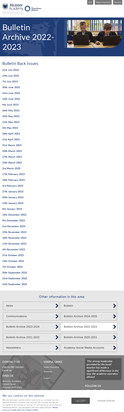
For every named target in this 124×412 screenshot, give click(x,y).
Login (47, 378)
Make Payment (103, 2)
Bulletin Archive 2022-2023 (80, 326)
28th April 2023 (11, 133)
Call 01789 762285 (13, 367)
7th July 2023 (10, 81)
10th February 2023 (13, 180)
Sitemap (48, 371)
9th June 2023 (10, 104)
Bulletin (68, 305)
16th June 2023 (11, 98)
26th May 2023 (10, 110)
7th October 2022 (12, 266)
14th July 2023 (10, 75)
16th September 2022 (14, 284)
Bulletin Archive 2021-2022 (23, 337)
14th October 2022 (13, 261)
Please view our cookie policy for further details (30, 408)
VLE (90, 2)
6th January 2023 (12, 208)
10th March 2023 (12, 162)
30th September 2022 (14, 272)
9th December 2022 (13, 220)
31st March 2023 (12, 145)
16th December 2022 (14, 214)
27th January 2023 (12, 191)
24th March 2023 (12, 151)
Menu (119, 10)
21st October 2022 (13, 255)
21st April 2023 (11, 139)
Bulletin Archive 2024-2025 (80, 316)
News (9, 305)
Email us (7, 370)
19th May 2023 (10, 116)
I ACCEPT (80, 400)
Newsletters (13, 347)
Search (117, 2)
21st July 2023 (10, 70)
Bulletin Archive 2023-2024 (23, 326)
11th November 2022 (14, 243)
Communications (16, 316)
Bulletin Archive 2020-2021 (80, 337)
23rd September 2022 (14, 278)
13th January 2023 (12, 203)
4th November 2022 (13, 249)
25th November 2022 (14, 232)
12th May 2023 (10, 122)
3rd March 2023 (11, 168)
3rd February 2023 (12, 185)
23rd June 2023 (11, 93)
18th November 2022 (14, 237)
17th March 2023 (12, 156)
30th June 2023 (11, 87)
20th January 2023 (12, 197)
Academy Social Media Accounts (84, 347)
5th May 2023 (10, 127)
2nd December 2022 (13, 226)
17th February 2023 (13, 174)
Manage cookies (106, 401)
